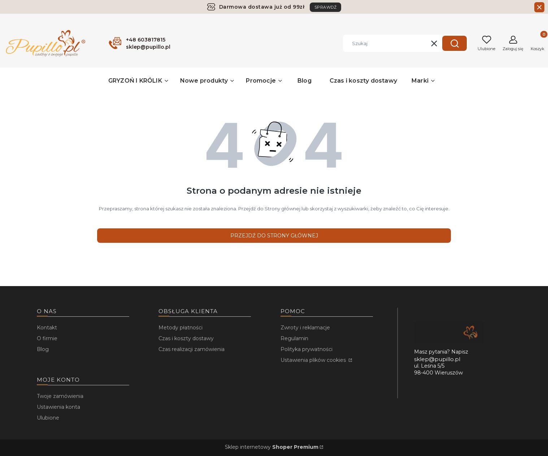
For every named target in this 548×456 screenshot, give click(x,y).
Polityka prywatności (306, 349)
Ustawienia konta (58, 407)
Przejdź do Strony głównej (274, 235)
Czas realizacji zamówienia (191, 349)
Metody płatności (180, 327)
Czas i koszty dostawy (186, 338)
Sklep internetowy (271, 447)
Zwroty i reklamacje (305, 327)
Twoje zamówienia (60, 396)
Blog (43, 349)
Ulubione (48, 418)
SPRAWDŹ (325, 7)
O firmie (47, 338)
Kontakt (47, 327)
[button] (454, 43)
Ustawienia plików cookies (313, 360)
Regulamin (294, 338)
